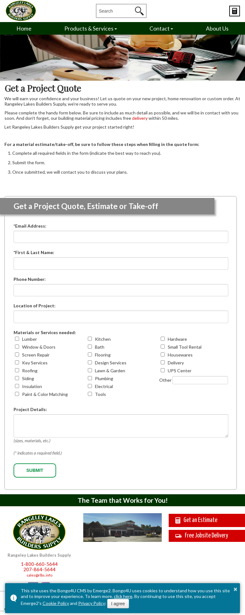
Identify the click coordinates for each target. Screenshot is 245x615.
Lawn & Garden (110, 370)
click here (123, 596)
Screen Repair (36, 354)
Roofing (30, 370)
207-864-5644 (39, 569)
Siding (28, 378)
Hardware (177, 339)
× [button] (235, 589)
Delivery (176, 362)
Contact (159, 28)
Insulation (32, 386)
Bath (99, 347)
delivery (140, 118)
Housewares (180, 354)
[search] (115, 10)
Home (24, 28)
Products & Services (89, 28)
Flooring (103, 354)
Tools (100, 394)
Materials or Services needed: (45, 332)
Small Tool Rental (184, 347)
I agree (118, 603)
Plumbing (104, 378)
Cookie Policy (56, 603)
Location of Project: (34, 305)
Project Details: (30, 409)
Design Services (110, 362)
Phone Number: (30, 279)
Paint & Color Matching (45, 394)
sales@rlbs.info (39, 575)
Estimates (234, 11)
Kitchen (103, 339)
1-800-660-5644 (39, 564)
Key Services (35, 362)
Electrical (104, 386)
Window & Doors (38, 347)
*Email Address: (30, 226)
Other (165, 380)
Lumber (29, 339)
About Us (217, 28)
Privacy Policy (91, 603)
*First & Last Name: (34, 252)
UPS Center (179, 370)
